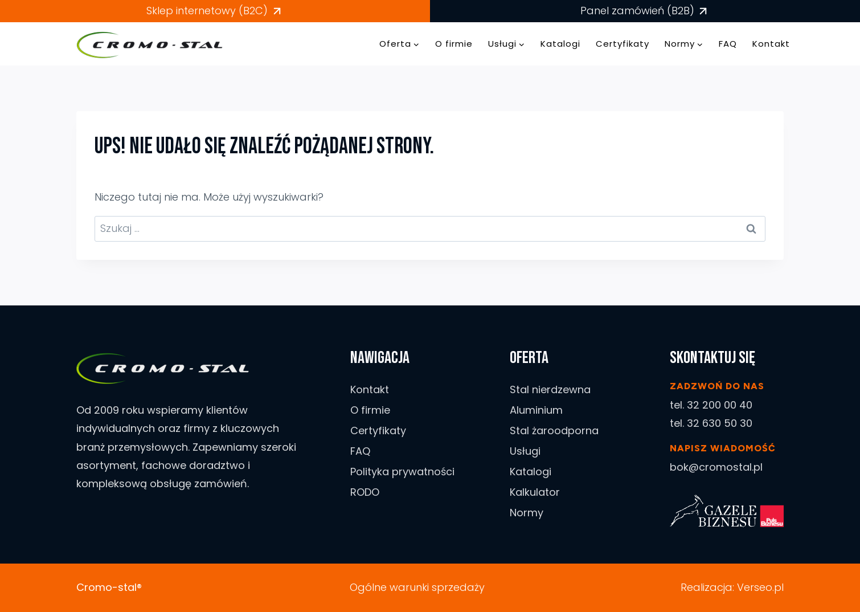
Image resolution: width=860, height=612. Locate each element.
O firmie (454, 44)
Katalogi (560, 44)
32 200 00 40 (719, 405)
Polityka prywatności (402, 471)
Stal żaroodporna (554, 430)
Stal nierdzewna (550, 389)
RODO (364, 492)
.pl (778, 587)
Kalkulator (535, 492)
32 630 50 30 (719, 423)
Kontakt (771, 44)
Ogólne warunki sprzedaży (417, 587)
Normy (526, 512)
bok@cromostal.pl (716, 467)
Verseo (754, 587)
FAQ (728, 44)
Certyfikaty (622, 44)
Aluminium (536, 410)
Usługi (525, 451)
